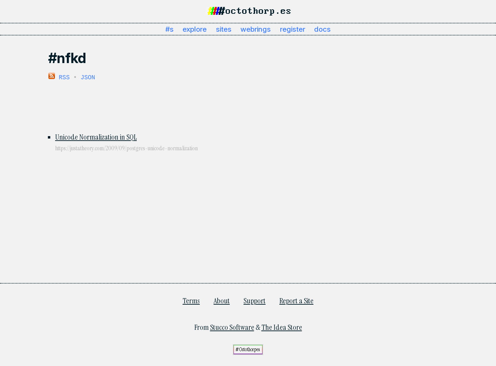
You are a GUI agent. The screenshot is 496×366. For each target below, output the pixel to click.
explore (195, 29)
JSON (88, 77)
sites (223, 29)
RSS (59, 77)
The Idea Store (281, 327)
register (292, 29)
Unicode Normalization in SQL (96, 137)
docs (322, 29)
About (222, 300)
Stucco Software (232, 327)
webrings (255, 29)
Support (255, 300)
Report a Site (296, 300)
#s (169, 29)
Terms (191, 300)
